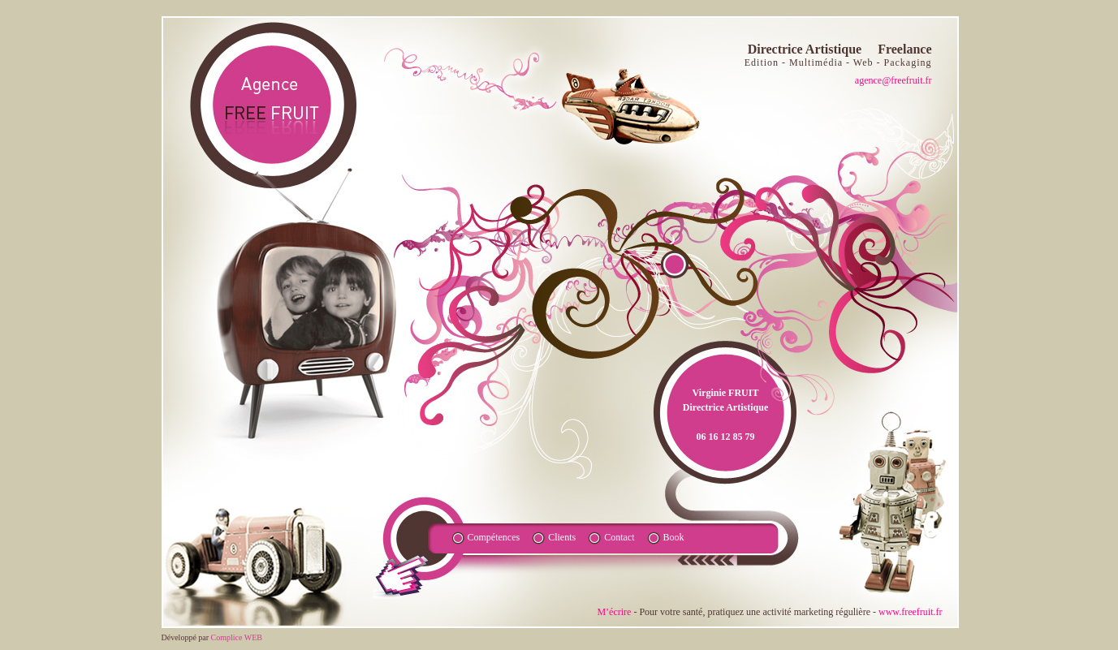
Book (673, 537)
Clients (562, 537)
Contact (619, 537)
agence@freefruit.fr (893, 80)
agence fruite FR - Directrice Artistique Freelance (273, 105)
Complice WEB (236, 637)
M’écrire (614, 612)
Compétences (494, 537)
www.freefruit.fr (910, 612)
